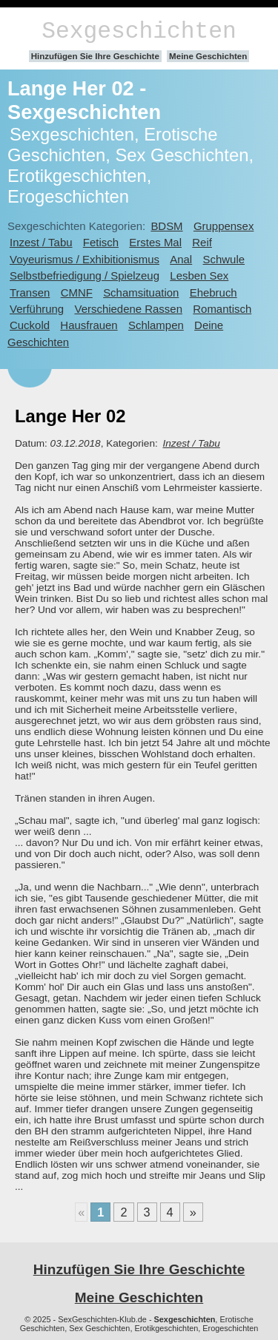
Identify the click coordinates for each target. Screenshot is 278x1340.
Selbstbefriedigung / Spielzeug (84, 275)
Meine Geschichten (208, 56)
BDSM (166, 226)
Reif (202, 242)
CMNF (77, 292)
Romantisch (222, 308)
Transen (30, 292)
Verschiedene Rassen (128, 308)
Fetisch (101, 242)
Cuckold (30, 325)
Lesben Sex (199, 275)
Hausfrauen (88, 325)
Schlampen (156, 325)
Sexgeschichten (139, 31)
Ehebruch (213, 292)
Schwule (224, 259)
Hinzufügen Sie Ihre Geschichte (95, 56)
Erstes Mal (155, 242)
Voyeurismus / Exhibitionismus (84, 259)
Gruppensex (223, 226)
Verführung (37, 308)
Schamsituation (141, 292)
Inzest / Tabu (41, 242)
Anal (181, 259)
